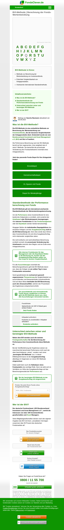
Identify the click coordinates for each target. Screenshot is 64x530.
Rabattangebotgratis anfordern (33, 439)
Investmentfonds (19, 133)
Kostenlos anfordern (30, 324)
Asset (29, 415)
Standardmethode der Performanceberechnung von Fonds (30, 101)
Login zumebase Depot (34, 466)
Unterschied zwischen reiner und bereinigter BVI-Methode (29, 106)
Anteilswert (17, 219)
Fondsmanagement (44, 221)
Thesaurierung (29, 277)
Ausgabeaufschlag (38, 229)
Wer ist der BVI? (22, 110)
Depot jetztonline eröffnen (33, 453)
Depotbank (23, 224)
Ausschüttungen (24, 265)
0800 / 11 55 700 (32, 480)
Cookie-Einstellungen (10, 508)
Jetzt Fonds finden (30, 310)
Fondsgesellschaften (20, 340)
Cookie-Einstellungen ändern (33, 522)
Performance (22, 215)
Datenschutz (19, 510)
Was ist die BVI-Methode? (26, 98)
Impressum (31, 510)
